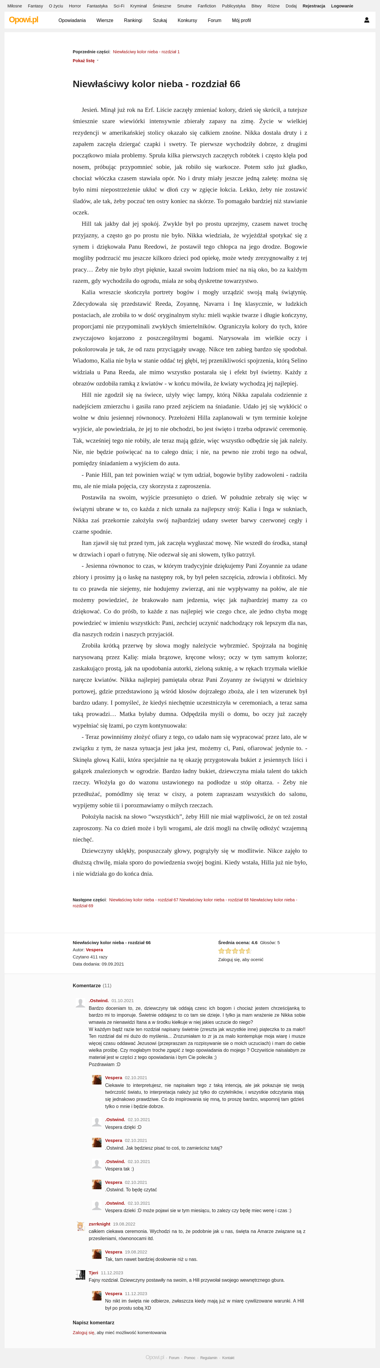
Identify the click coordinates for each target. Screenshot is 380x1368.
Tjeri (93, 1272)
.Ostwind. (99, 1000)
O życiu (56, 6)
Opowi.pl (23, 19)
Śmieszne (162, 6)
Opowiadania (72, 20)
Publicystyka (234, 6)
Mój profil (241, 20)
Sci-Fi (118, 6)
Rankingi (133, 20)
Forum (214, 20)
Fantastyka (97, 6)
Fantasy (35, 6)
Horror (75, 6)
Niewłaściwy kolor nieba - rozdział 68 (214, 899)
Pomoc (189, 1358)
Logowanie (342, 6)
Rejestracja (314, 6)
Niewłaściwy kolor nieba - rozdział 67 (143, 899)
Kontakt (228, 1358)
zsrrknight (99, 1223)
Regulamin (208, 1358)
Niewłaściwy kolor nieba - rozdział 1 (146, 51)
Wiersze (104, 20)
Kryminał (138, 6)
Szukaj (160, 20)
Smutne (184, 6)
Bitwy (256, 6)
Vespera (94, 949)
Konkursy (187, 20)
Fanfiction (207, 6)
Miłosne (14, 6)
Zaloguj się (83, 1332)
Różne (273, 6)
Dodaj (291, 6)
